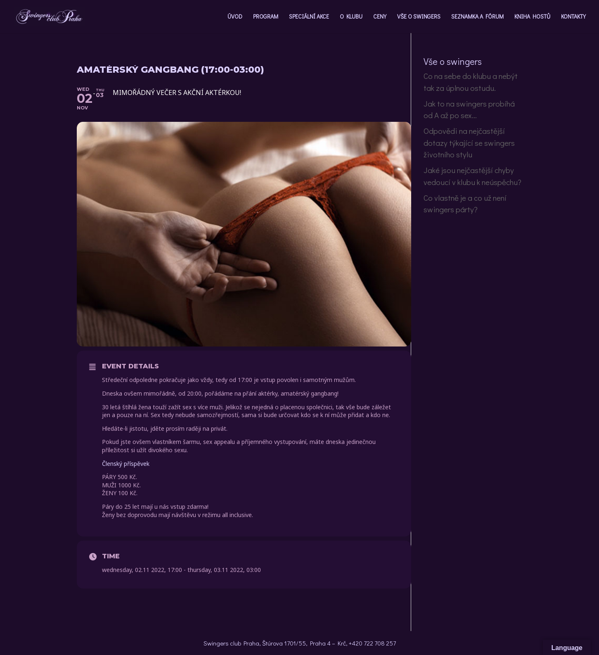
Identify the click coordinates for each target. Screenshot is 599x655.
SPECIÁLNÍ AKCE (309, 17)
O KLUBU (351, 17)
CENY (379, 17)
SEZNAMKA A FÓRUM (477, 17)
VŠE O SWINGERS (418, 17)
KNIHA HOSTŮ (532, 17)
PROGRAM (265, 17)
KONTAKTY (573, 17)
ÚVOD (234, 17)
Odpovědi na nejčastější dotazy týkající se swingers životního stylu (469, 142)
